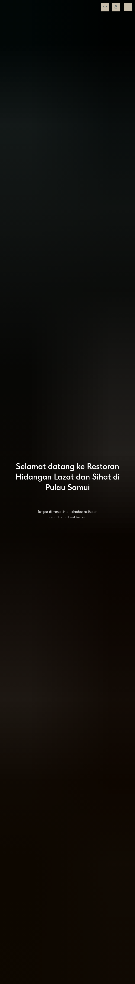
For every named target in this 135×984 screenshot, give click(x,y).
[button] (105, 7)
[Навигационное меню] (128, 7)
